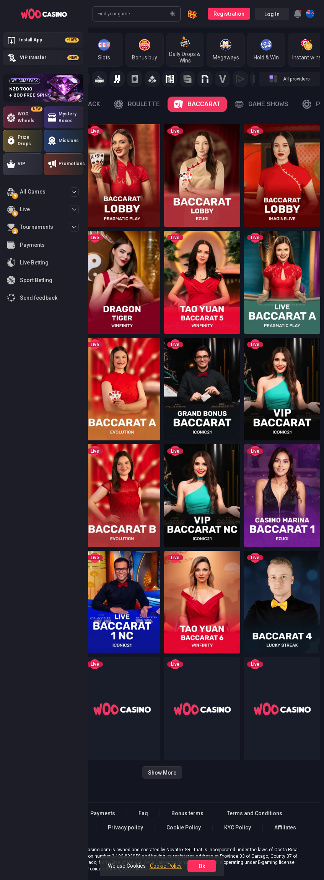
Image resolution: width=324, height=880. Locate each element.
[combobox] (297, 14)
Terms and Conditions (254, 813)
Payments (102, 813)
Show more (162, 773)
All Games (26, 193)
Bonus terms (187, 813)
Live (18, 210)
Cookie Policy (183, 827)
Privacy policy (125, 827)
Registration (228, 14)
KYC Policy (237, 827)
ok (202, 866)
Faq (143, 813)
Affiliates (285, 827)
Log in (272, 14)
